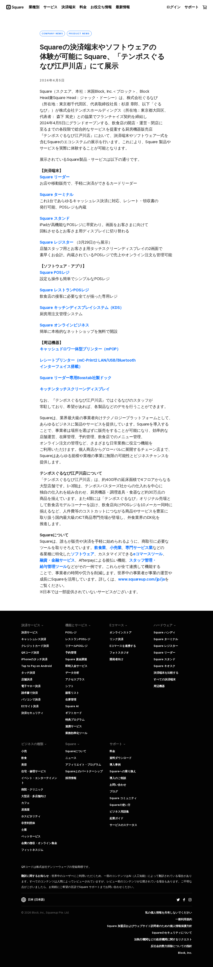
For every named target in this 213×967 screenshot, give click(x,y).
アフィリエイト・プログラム (83, 764)
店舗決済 (26, 679)
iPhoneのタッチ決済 (34, 659)
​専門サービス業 (139, 547)
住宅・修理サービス (33, 771)
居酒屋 (25, 809)
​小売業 (115, 547)
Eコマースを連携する (123, 645)
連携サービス (73, 726)
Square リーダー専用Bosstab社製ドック (76, 377)
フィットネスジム (32, 849)
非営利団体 (28, 823)
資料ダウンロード (121, 757)
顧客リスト (72, 692)
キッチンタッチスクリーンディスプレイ (75, 389)
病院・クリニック (32, 789)
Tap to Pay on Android (36, 666)
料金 (112, 751)
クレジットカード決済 (35, 645)
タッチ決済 (28, 672)
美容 (24, 764)
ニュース (70, 757)
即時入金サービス (76, 666)
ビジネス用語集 (119, 811)
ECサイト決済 (30, 706)
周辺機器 (159, 686)
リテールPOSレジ (76, 645)
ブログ (114, 791)
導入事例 (115, 764)
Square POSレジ (55, 272)
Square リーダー (55, 177)
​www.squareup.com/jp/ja (141, 579)
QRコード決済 (30, 652)
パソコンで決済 (31, 699)
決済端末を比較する (166, 672)
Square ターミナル (57, 194)
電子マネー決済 (31, 686)
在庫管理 (70, 699)
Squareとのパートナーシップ (84, 771)
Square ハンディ (164, 632)
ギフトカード (73, 712)
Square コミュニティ (123, 798)
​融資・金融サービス (57, 560)
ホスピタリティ (31, 816)
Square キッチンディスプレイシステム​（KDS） (82, 307)
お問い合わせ (118, 784)
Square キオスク (164, 666)
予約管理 (70, 652)
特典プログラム (75, 719)
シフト (69, 686)
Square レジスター (57, 242)
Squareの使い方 (120, 804)
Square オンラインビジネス (64, 325)
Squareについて (75, 751)
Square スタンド (55, 218)
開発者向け (116, 659)
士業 (24, 829)
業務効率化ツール (76, 733)
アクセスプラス (75, 679)
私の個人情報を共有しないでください (168, 912)
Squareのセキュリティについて (172, 932)
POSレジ (71, 632)
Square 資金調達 (76, 659)
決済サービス (29, 632)
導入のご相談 (118, 778)
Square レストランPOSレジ (64, 290)
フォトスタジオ (119, 652)
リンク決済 (116, 639)
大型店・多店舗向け (33, 796)
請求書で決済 (29, 692)
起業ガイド (116, 818)
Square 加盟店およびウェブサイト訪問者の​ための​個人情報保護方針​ (149, 926)
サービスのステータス (123, 825)
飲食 (24, 757)
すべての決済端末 (165, 679)
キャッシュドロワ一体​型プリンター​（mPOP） (80, 349)
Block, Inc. (185, 952)
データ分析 (72, 672)
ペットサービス (31, 836)
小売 (24, 751)
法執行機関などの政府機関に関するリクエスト (163, 939)
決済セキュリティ (32, 712)
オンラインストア (121, 632)
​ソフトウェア (82, 554)
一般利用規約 (183, 919)
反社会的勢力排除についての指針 (171, 946)
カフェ (25, 802)
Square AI (72, 706)
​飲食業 (100, 547)
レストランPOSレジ (77, 639)
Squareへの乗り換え (123, 771)
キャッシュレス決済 (33, 639)
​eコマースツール (148, 554)
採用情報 (70, 778)
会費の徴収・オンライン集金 (39, 843)
